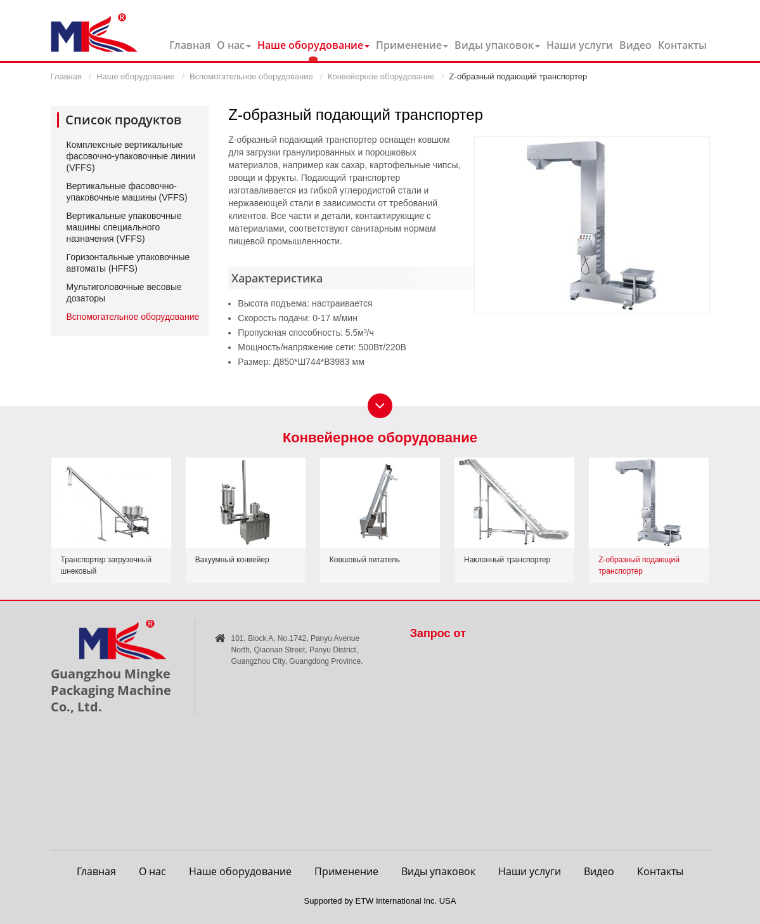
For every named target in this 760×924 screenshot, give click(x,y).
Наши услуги (579, 45)
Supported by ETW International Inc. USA (380, 901)
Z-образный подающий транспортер (638, 565)
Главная (189, 45)
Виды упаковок (438, 871)
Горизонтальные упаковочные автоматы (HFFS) (128, 263)
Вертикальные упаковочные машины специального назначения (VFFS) (124, 227)
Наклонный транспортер (507, 559)
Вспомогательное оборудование (251, 76)
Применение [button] (412, 45)
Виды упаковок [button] (497, 45)
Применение (346, 871)
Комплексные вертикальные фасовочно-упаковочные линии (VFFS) (131, 156)
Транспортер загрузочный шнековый (106, 565)
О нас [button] (234, 45)
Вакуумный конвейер (232, 559)
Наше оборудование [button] (313, 45)
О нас (152, 871)
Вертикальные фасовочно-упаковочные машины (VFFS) (127, 191)
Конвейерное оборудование (381, 76)
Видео (635, 45)
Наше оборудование (135, 76)
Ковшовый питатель (365, 559)
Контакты (682, 45)
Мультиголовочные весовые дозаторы (124, 292)
